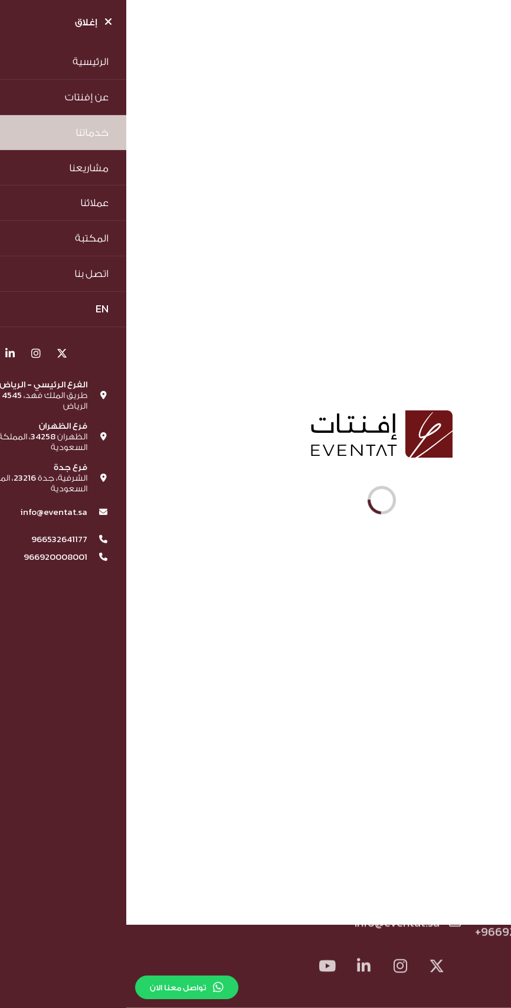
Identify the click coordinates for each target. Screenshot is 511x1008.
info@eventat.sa (281, 924)
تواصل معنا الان (60, 987)
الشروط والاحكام (308, 862)
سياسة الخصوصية (205, 862)
